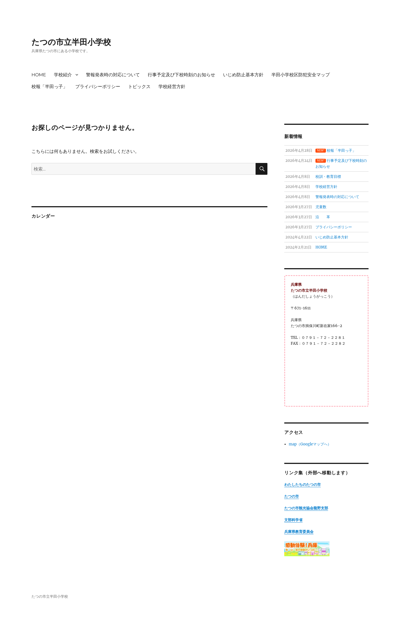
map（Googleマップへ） (310, 444)
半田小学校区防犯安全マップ (300, 74)
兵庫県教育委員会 (298, 531)
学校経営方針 (171, 86)
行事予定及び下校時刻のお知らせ (181, 74)
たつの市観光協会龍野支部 (306, 508)
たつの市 (291, 496)
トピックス (139, 86)
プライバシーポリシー (97, 86)
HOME (38, 74)
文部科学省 (293, 520)
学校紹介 (63, 74)
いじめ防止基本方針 (243, 74)
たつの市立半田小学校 (71, 42)
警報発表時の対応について (113, 74)
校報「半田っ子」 (49, 86)
